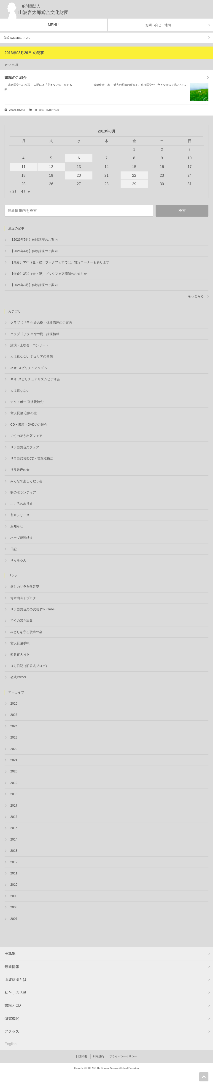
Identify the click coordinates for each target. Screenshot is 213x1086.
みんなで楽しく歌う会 (26, 481)
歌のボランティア (23, 492)
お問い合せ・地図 (158, 25)
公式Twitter (18, 677)
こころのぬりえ (21, 503)
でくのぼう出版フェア (26, 436)
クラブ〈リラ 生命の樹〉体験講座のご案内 (41, 322)
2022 (13, 749)
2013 (13, 850)
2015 (13, 828)
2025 (13, 715)
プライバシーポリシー (123, 1056)
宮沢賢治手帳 (20, 643)
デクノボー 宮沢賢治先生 (28, 402)
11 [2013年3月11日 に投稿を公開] (24, 167)
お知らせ (16, 526)
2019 (13, 783)
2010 (13, 884)
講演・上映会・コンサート (29, 345)
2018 (13, 794)
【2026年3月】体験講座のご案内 (34, 285)
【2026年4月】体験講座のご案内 (34, 251)
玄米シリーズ (20, 515)
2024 (13, 726)
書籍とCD (13, 1005)
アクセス (12, 1031)
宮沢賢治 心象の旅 (23, 413)
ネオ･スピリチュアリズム (28, 368)
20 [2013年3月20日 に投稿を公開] (79, 175)
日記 (13, 549)
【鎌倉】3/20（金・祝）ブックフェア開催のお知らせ (48, 274)
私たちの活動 (16, 993)
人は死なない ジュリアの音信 (31, 356)
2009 (13, 896)
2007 (13, 919)
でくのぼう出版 (21, 620)
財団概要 (81, 1056)
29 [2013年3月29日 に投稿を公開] (134, 184)
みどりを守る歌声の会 (26, 632)
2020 (13, 771)
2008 (13, 907)
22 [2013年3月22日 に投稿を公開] (134, 175)
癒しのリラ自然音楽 (24, 586)
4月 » (25, 191)
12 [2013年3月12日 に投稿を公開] (51, 167)
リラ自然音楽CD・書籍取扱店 (31, 458)
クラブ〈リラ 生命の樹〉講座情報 (34, 334)
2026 (13, 703)
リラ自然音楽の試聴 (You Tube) (33, 609)
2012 (13, 862)
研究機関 (12, 1018)
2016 (13, 817)
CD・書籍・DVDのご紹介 (47, 110)
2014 (13, 839)
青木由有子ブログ (23, 598)
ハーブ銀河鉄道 (21, 538)
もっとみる (196, 296)
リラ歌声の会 (20, 469)
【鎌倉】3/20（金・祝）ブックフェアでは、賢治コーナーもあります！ (61, 262)
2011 (13, 873)
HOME (10, 954)
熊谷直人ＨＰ (20, 654)
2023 (13, 737)
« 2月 (13, 191)
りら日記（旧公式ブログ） (29, 666)
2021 (13, 760)
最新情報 (12, 967)
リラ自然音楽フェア (24, 447)
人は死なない (20, 390)
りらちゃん (18, 560)
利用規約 (98, 1056)
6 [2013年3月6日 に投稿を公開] (79, 158)
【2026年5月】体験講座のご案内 (34, 239)
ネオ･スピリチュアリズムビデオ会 (35, 379)
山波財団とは (16, 979)
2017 (13, 805)
